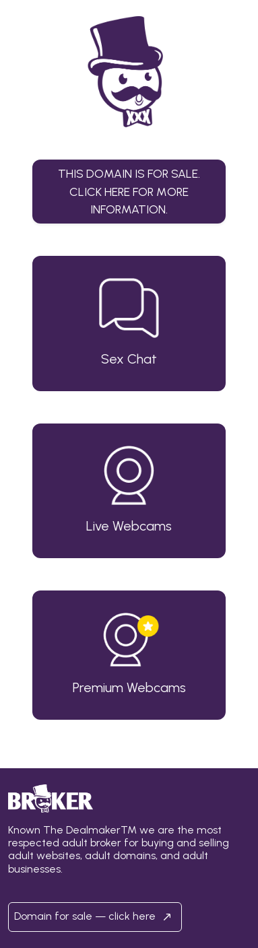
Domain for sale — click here (95, 917)
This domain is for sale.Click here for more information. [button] (129, 191)
